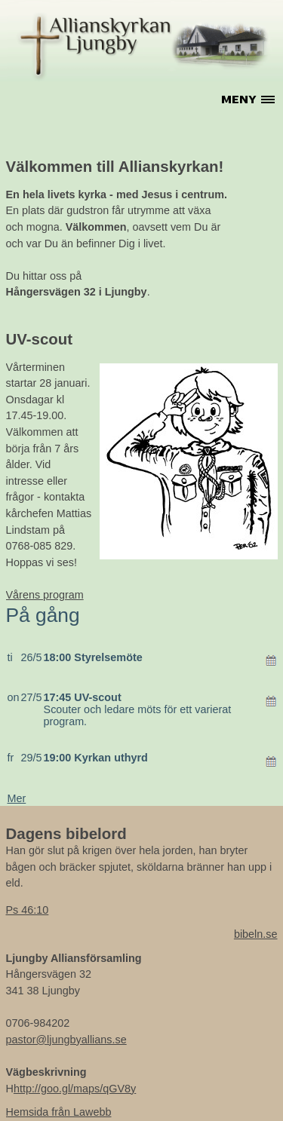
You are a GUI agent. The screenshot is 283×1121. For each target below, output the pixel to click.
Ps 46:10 (27, 910)
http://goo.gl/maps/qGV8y (75, 1089)
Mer (17, 798)
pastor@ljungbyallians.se (66, 1040)
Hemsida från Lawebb (59, 1112)
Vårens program (45, 595)
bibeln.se (256, 934)
